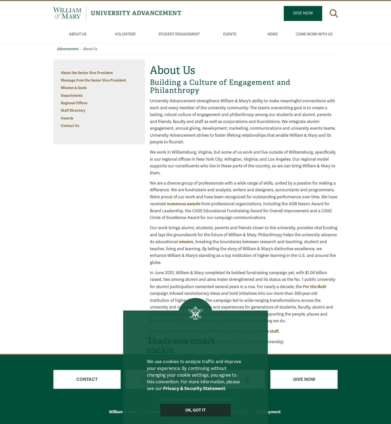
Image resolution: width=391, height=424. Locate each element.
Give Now (303, 13)
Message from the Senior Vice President (93, 80)
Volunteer (125, 34)
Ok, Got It (195, 410)
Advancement (68, 49)
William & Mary (123, 412)
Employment (269, 412)
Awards (67, 118)
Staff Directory (73, 110)
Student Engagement (179, 34)
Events (229, 34)
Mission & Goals (74, 88)
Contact (87, 379)
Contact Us (70, 126)
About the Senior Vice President (87, 73)
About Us (77, 34)
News (273, 34)
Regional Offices (74, 103)
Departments (72, 96)
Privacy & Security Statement (194, 388)
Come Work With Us (314, 34)
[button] (333, 13)
